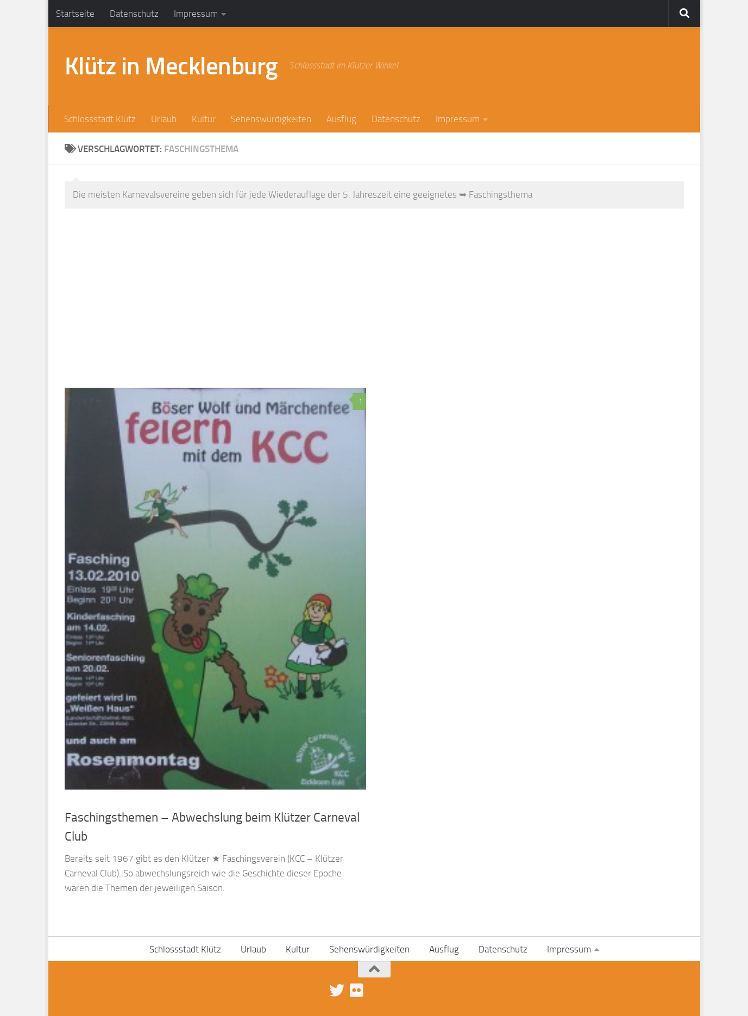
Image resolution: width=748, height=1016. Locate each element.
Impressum (196, 13)
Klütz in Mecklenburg (171, 66)
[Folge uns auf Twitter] (336, 990)
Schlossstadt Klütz (100, 118)
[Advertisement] (382, 306)
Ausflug (341, 118)
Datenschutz (134, 13)
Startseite (75, 13)
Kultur (204, 118)
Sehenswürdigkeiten (271, 118)
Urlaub (164, 118)
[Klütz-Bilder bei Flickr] (356, 990)
